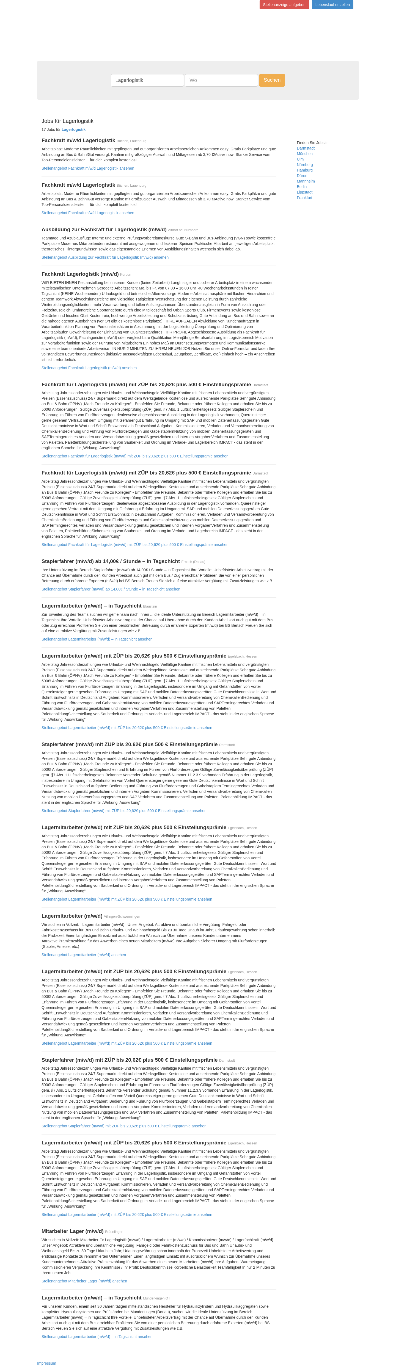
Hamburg (305, 170)
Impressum (46, 1363)
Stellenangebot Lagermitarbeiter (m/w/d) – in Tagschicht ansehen (97, 639)
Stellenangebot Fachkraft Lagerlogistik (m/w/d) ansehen (89, 368)
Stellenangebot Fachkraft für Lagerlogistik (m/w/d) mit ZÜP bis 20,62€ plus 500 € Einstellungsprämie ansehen (135, 456)
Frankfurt (304, 197)
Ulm (300, 159)
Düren (302, 175)
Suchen (272, 80)
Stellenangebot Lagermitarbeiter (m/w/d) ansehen (84, 955)
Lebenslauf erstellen (332, 4)
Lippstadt (305, 192)
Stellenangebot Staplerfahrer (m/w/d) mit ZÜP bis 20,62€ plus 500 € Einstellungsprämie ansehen (124, 810)
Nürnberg (305, 164)
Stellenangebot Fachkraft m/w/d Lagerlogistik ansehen (88, 168)
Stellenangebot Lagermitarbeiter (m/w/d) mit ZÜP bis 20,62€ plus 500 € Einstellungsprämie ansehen (127, 727)
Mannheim (306, 181)
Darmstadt (306, 148)
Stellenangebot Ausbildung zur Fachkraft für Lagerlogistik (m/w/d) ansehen (105, 257)
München (305, 153)
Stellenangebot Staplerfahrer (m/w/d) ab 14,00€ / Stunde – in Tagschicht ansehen (111, 589)
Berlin (302, 186)
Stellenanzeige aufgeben (284, 4)
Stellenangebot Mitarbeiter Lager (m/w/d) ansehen (84, 1281)
